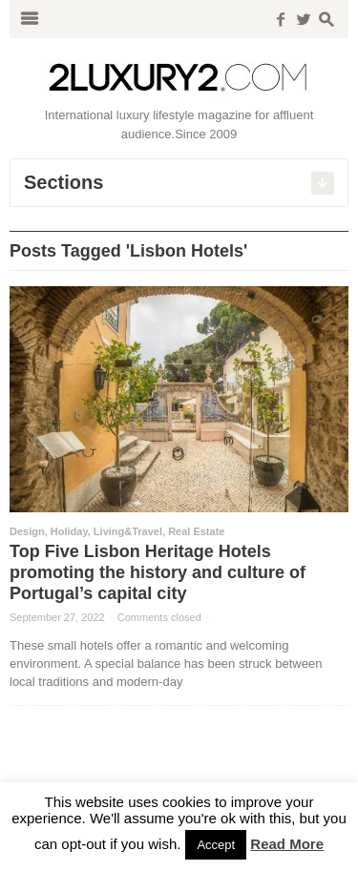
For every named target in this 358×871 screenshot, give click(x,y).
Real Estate (196, 531)
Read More (287, 844)
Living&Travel (128, 531)
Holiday (69, 531)
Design (27, 531)
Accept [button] (216, 845)
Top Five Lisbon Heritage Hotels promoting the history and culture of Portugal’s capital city (157, 572)
